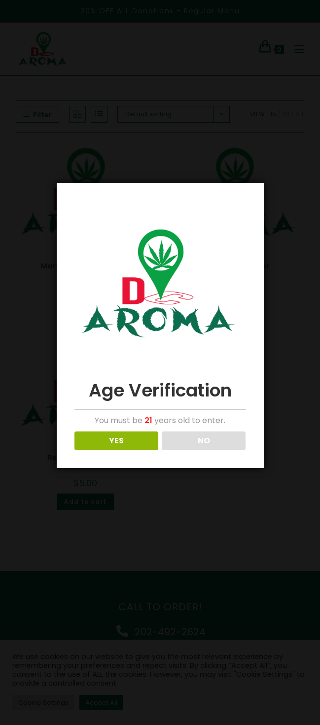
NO (204, 440)
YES (116, 440)
